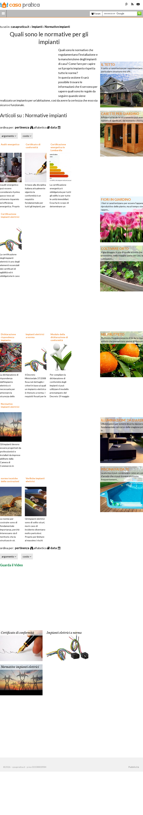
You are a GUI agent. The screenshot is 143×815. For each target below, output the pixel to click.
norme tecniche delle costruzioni (10, 480)
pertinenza (22, 127)
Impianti (37, 26)
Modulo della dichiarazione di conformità (59, 337)
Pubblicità (133, 767)
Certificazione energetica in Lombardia (58, 147)
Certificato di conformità (33, 146)
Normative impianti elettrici (10, 405)
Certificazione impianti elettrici (10, 215)
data (53, 127)
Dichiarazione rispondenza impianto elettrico (8, 339)
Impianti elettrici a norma (64, 633)
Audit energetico (10, 144)
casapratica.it (20, 26)
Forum (95, 13)
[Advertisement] (38, 22)
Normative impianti (57, 26)
